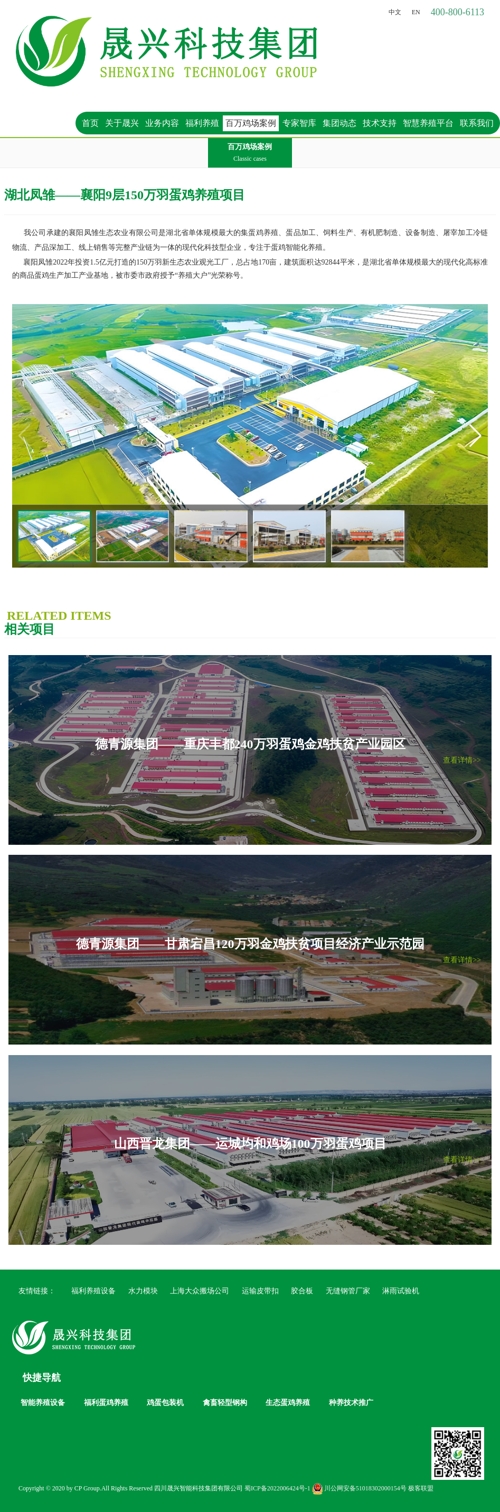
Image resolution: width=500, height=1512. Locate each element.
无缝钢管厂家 (348, 1291)
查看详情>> (462, 760)
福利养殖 (202, 123)
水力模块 (143, 1291)
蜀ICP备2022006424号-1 (277, 1488)
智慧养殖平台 (428, 123)
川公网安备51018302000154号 (359, 1488)
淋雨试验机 (400, 1291)
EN (416, 12)
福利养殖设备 (93, 1291)
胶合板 (302, 1291)
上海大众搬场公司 (199, 1291)
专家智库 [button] (299, 123)
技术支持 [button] (380, 123)
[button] (475, 435)
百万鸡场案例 (250, 123)
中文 (395, 12)
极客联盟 (420, 1488)
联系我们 (477, 123)
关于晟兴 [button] (122, 123)
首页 (90, 123)
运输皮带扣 (260, 1291)
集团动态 (339, 123)
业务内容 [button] (162, 123)
